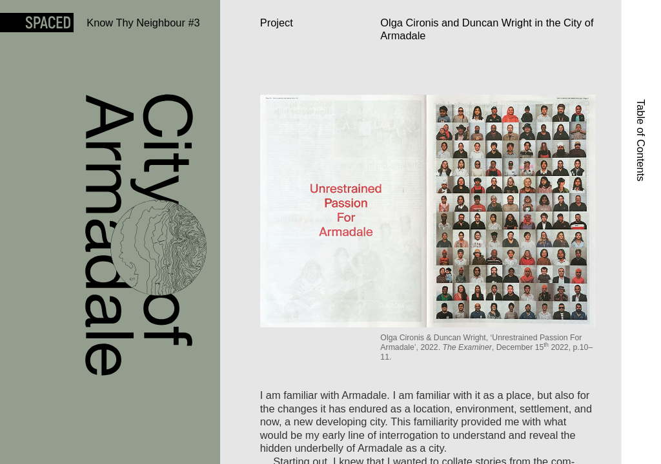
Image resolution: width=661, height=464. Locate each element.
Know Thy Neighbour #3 (142, 22)
